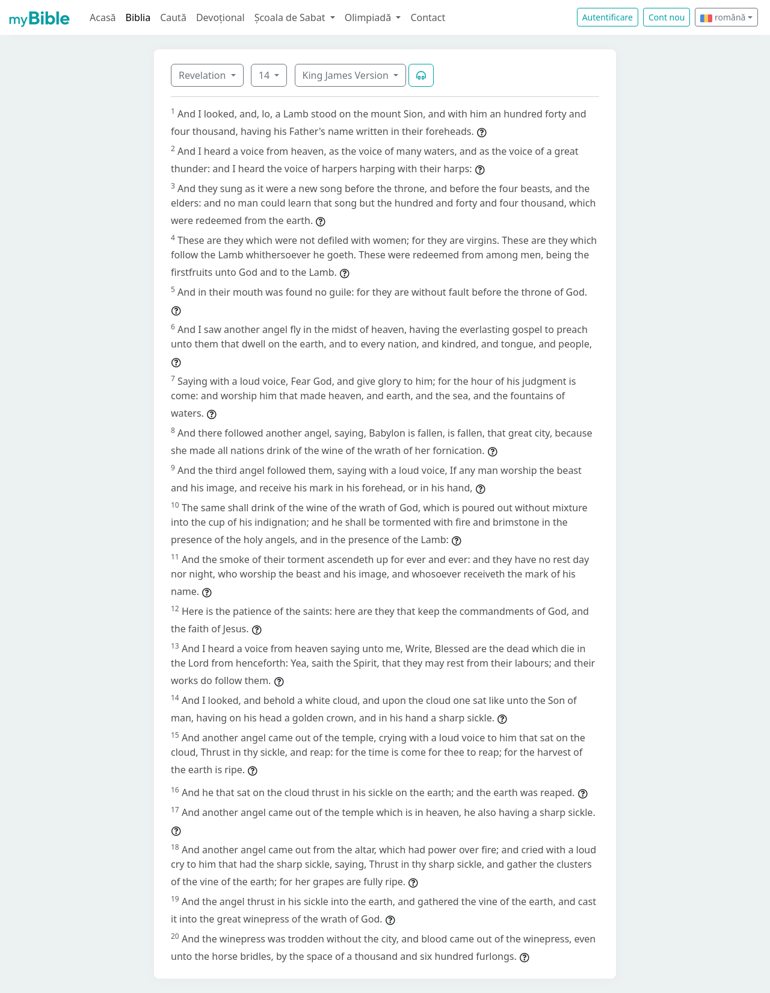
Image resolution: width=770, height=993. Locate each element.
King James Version (347, 75)
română (722, 17)
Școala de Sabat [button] (291, 17)
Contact (427, 17)
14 (265, 75)
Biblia (138, 17)
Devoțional (220, 17)
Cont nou (666, 17)
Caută (173, 17)
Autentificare (607, 17)
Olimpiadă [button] (369, 17)
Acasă (103, 17)
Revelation (204, 75)
